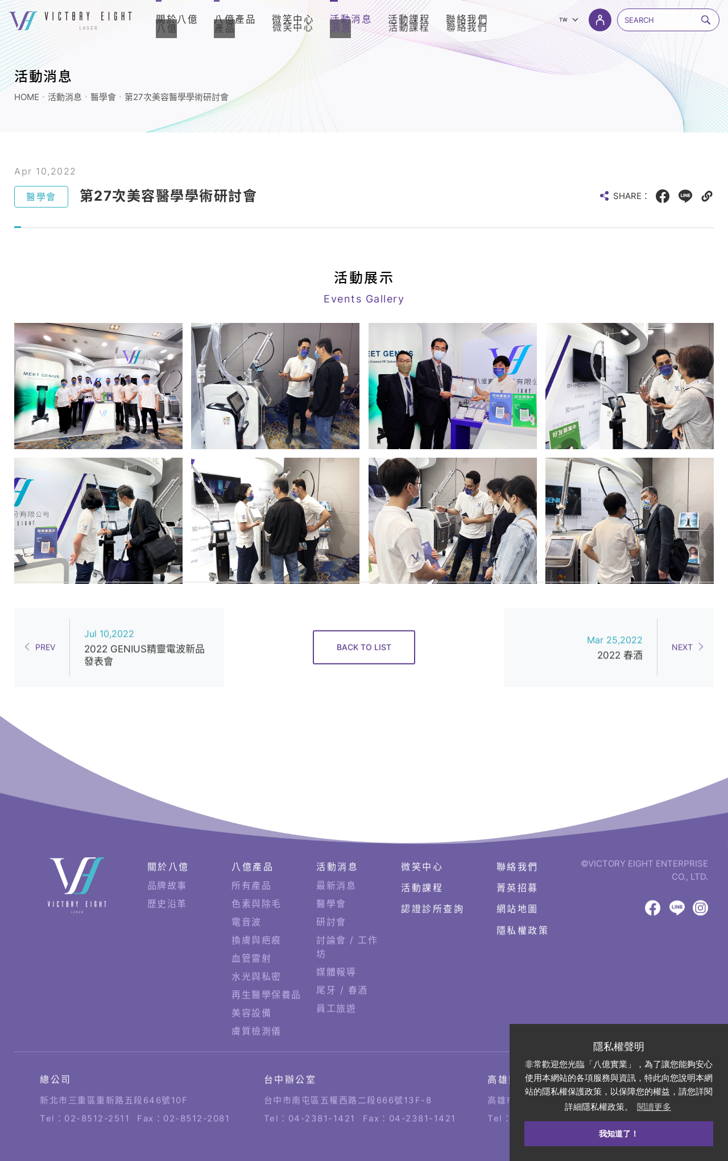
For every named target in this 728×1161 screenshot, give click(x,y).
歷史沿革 (167, 887)
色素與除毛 (256, 887)
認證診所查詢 (432, 892)
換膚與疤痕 (256, 924)
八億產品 (252, 850)
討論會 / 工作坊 (347, 930)
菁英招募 (518, 871)
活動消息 (65, 97)
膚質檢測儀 (256, 1015)
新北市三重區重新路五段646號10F (114, 1077)
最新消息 (336, 869)
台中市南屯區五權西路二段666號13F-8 (348, 1077)
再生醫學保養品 (266, 978)
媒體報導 (336, 955)
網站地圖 (518, 892)
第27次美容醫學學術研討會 (177, 97)
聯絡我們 (518, 850)
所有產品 (251, 869)
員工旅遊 (336, 992)
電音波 (246, 905)
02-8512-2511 (97, 1095)
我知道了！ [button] (619, 1133)
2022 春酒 (620, 633)
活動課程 (422, 871)
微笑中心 (422, 850)
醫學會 (103, 97)
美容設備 (251, 996)
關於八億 (168, 850)
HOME (26, 97)
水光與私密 (256, 960)
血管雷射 (251, 942)
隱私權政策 (523, 913)
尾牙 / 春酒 (342, 974)
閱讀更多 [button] (654, 1107)
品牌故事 (167, 869)
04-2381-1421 (321, 1095)
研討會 (331, 905)
